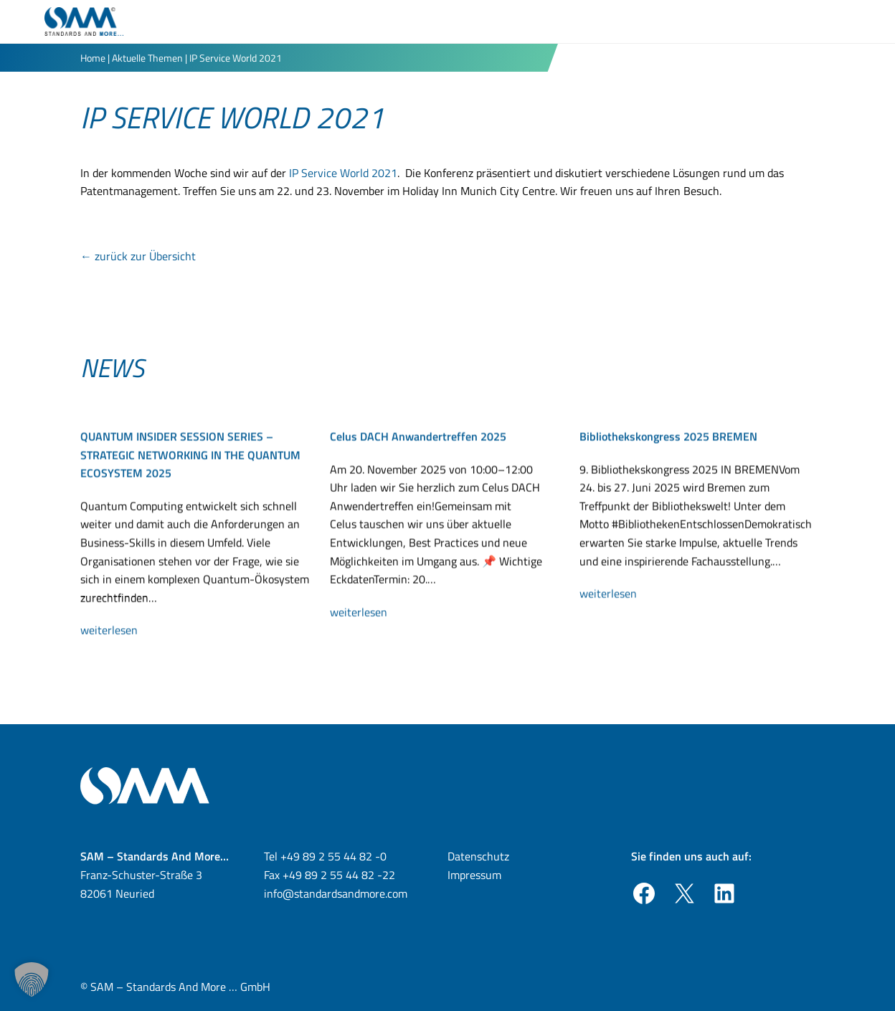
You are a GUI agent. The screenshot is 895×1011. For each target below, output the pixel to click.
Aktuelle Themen (147, 57)
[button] (31, 979)
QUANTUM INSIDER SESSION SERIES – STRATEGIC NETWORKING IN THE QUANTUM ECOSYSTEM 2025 (190, 458)
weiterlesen (114, 634)
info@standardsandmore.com (335, 893)
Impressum (474, 874)
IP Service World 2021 (343, 172)
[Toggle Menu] (842, 21)
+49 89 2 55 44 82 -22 (339, 874)
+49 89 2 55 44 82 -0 (333, 856)
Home (92, 57)
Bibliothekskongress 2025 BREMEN (668, 439)
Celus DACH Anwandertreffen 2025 (418, 439)
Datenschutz (478, 856)
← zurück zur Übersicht (138, 256)
